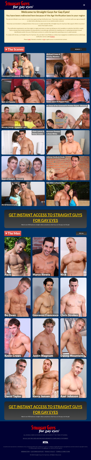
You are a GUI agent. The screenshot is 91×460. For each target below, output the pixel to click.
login (29, 39)
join (44, 39)
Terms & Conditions (63, 451)
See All (81, 233)
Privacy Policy (50, 451)
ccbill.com (45, 448)
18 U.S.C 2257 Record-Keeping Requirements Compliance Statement (45, 438)
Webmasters (25, 451)
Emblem (52, 36)
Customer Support (37, 451)
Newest (78, 49)
